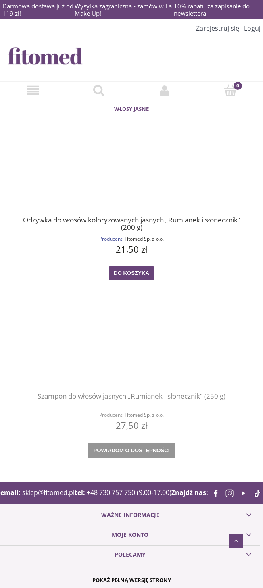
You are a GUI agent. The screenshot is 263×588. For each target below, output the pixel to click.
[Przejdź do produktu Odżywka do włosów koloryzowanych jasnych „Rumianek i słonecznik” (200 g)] (131, 173)
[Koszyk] (230, 90)
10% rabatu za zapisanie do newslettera (212, 9)
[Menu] (33, 90)
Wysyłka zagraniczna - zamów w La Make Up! (123, 9)
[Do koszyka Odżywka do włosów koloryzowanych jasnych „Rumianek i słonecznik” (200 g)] (131, 273)
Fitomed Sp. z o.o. (144, 238)
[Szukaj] (99, 90)
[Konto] (164, 90)
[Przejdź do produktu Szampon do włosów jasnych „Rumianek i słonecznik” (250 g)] (131, 350)
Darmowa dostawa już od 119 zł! (37, 9)
